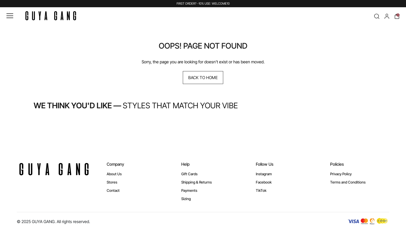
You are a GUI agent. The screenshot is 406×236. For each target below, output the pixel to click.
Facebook (264, 182)
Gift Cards (189, 174)
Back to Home (203, 77)
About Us (114, 174)
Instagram (264, 174)
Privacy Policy (341, 174)
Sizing (186, 198)
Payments (189, 190)
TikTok (261, 190)
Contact (113, 190)
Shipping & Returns (196, 182)
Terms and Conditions (348, 182)
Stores (112, 182)
